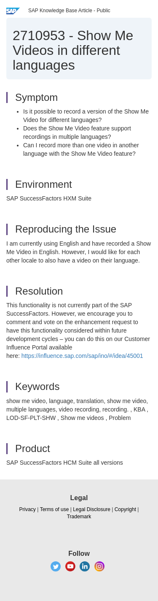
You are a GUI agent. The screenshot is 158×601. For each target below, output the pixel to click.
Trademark (79, 517)
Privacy (27, 509)
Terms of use (54, 509)
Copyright (125, 509)
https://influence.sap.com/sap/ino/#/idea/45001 (82, 355)
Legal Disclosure (91, 509)
